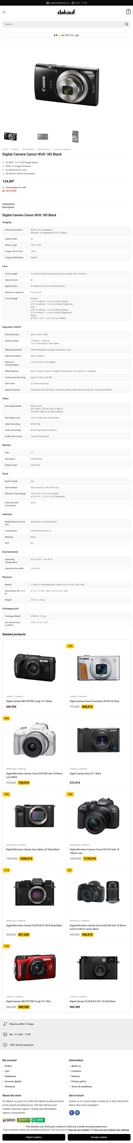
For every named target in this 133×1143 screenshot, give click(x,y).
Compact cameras (62, 149)
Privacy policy (78, 1081)
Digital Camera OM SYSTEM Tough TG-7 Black (29, 701)
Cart (7, 1071)
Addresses (10, 1076)
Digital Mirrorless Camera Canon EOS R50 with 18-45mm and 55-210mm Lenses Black (98, 927)
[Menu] (4, 12)
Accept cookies (99, 1137)
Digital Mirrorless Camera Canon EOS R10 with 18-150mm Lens (95, 851)
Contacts (76, 1071)
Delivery (75, 1076)
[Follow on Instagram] (77, 1112)
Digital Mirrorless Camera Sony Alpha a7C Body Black (32, 849)
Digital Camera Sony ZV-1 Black (85, 773)
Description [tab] (8, 207)
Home (5, 149)
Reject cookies (33, 1137)
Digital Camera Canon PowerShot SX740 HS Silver (95, 701)
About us (76, 1066)
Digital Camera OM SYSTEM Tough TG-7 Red (28, 1001)
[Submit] (127, 24)
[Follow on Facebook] (71, 1112)
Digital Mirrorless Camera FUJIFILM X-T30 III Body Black (34, 925)
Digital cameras (44, 149)
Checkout (10, 1086)
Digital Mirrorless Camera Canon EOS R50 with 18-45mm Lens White (34, 775)
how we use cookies (79, 1130)
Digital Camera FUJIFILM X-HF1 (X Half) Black (93, 1001)
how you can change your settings (111, 1130)
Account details (13, 1081)
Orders (8, 1066)
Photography (28, 149)
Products (15, 149)
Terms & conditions (81, 1086)
